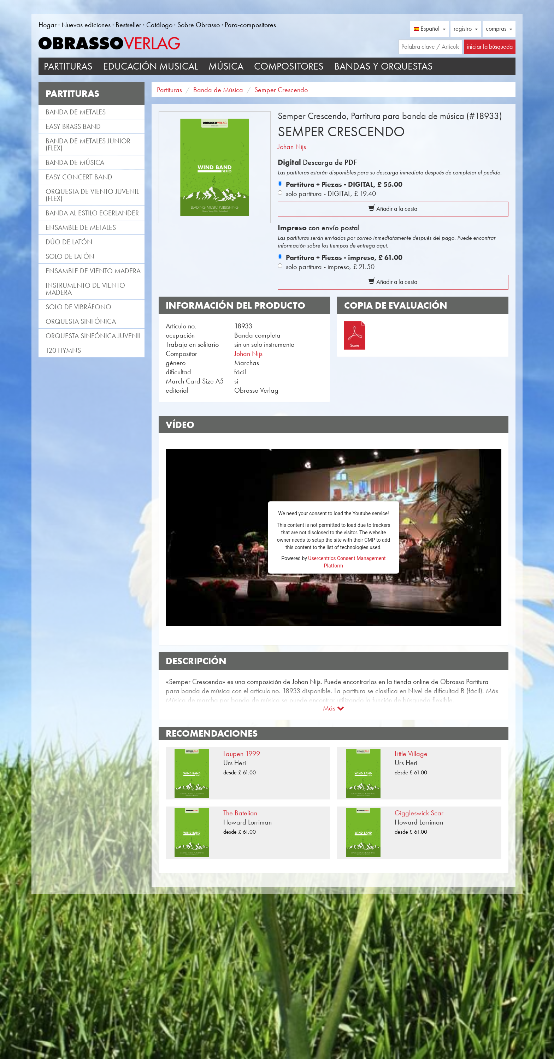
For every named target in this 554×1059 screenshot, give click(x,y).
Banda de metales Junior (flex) (88, 144)
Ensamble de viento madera (93, 271)
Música (225, 66)
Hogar (48, 24)
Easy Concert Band (79, 177)
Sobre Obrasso (198, 24)
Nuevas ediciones (86, 24)
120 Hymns (63, 350)
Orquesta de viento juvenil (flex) (92, 195)
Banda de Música (75, 162)
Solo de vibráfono (78, 307)
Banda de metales (76, 112)
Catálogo (159, 24)
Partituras (68, 66)
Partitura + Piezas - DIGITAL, (344, 184)
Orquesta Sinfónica (81, 321)
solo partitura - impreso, (330, 266)
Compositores (289, 66)
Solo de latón (70, 256)
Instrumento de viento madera (85, 289)
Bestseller (128, 24)
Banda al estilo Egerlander (92, 213)
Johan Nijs (292, 146)
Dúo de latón (69, 242)
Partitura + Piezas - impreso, (344, 257)
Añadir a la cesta (393, 209)
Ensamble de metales (81, 227)
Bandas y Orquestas (383, 66)
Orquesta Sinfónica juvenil (93, 336)
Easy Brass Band (73, 126)
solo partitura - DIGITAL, (331, 193)
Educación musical (150, 66)
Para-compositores (250, 24)
